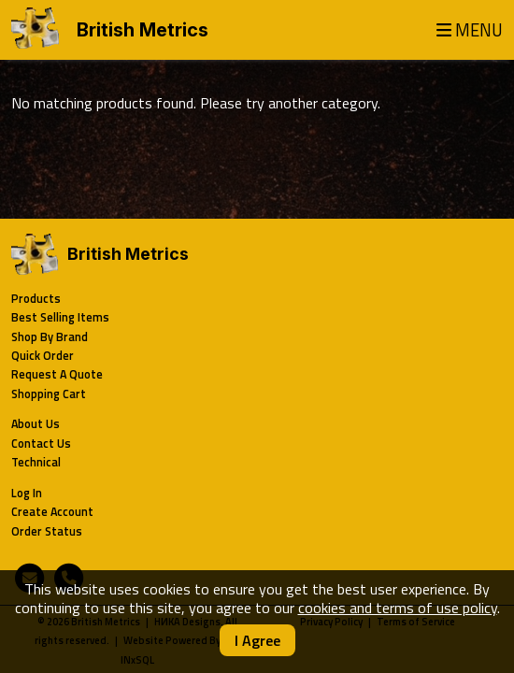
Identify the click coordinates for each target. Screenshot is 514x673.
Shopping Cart (48, 394)
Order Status (46, 531)
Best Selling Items (60, 317)
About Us (35, 424)
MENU (469, 30)
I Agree (257, 640)
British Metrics (142, 30)
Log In (26, 493)
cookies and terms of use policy (397, 607)
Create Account (52, 512)
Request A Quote (57, 374)
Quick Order (42, 356)
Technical (36, 462)
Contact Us (41, 443)
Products (36, 299)
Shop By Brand (49, 337)
